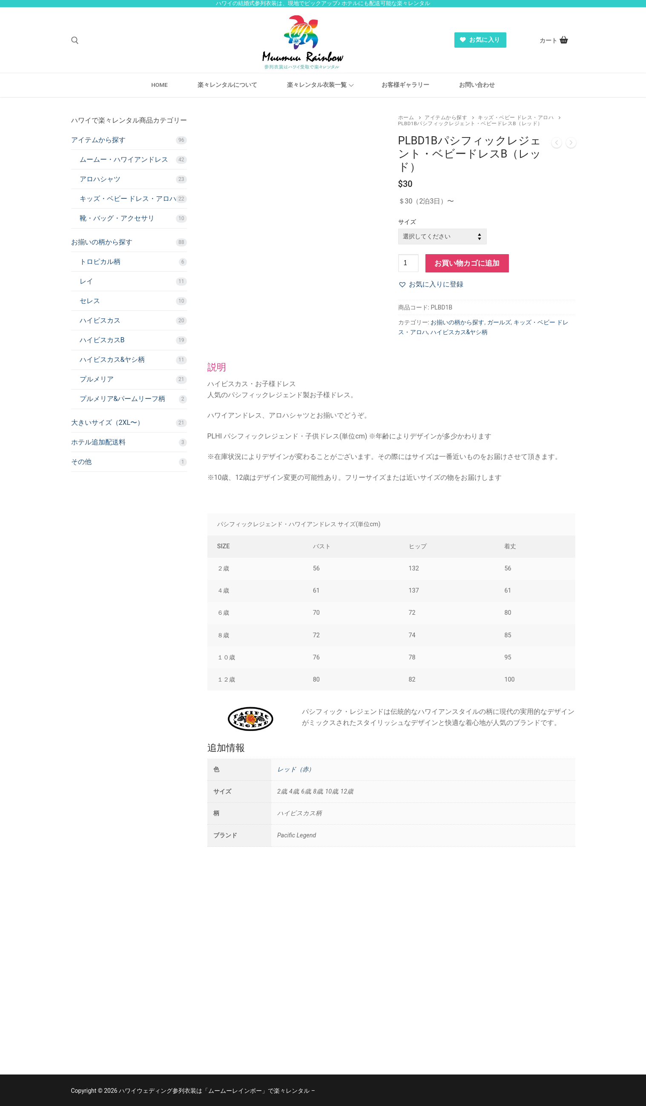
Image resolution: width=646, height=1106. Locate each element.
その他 (81, 462)
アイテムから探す (446, 117)
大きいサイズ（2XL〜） (107, 422)
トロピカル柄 (100, 262)
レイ (86, 281)
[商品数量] (408, 263)
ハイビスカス (100, 320)
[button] (430, 284)
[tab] (391, 544)
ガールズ (499, 322)
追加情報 (226, 747)
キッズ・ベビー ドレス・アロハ (516, 117)
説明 (216, 366)
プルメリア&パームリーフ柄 (123, 399)
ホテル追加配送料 (98, 442)
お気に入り (480, 39)
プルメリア (97, 379)
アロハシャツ (100, 179)
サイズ (407, 222)
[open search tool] (75, 40)
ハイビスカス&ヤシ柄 (459, 332)
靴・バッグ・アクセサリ (117, 218)
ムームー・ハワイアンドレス (124, 159)
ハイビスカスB (102, 340)
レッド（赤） (295, 769)
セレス (90, 301)
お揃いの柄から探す (457, 322)
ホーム (406, 117)
